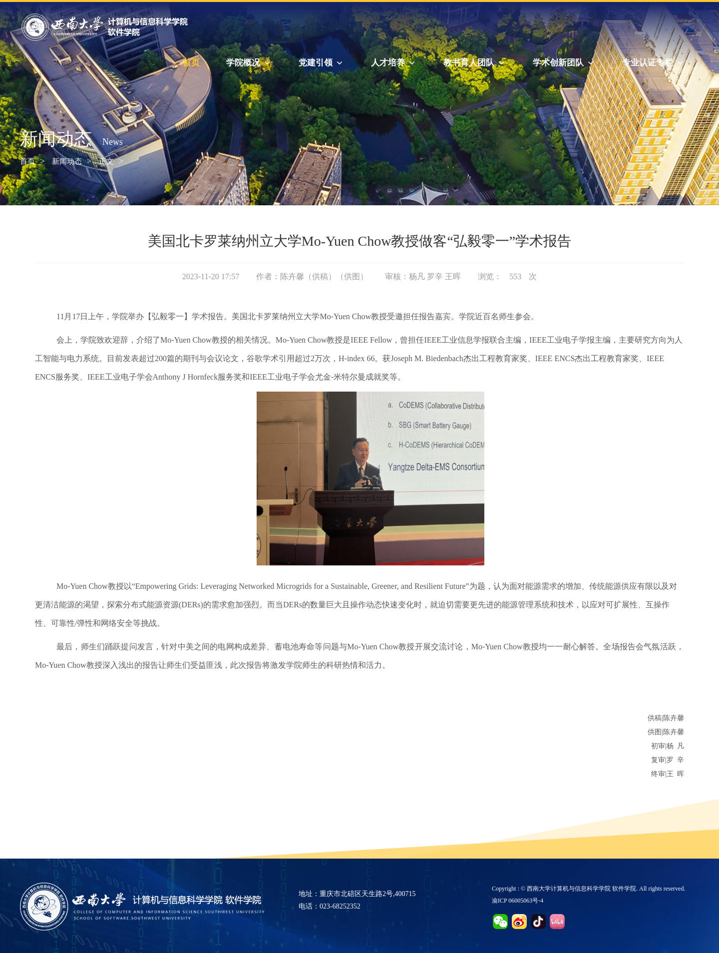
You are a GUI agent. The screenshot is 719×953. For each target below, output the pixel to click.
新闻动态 (67, 161)
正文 (106, 161)
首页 (191, 62)
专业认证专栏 (653, 63)
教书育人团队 (474, 63)
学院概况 (249, 63)
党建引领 (322, 63)
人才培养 (394, 63)
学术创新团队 (564, 63)
